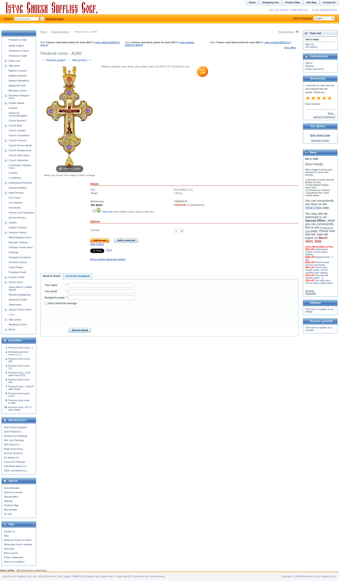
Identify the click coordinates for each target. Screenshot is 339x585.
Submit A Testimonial (324, 117)
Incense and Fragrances (21, 212)
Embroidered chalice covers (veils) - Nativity (317, 252)
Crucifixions (15, 177)
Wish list (309, 44)
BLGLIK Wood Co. (13, 453)
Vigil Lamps (15, 319)
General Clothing (18, 187)
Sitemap (8, 501)
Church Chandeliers (19, 135)
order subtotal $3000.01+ (277, 42)
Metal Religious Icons (20, 237)
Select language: (314, 18)
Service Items (16, 282)
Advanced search (55, 18)
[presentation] (89, 315)
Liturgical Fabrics (18, 232)
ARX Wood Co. (12, 444)
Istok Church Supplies (15, 427)
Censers (13, 108)
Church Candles (17, 130)
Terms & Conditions (14, 561)
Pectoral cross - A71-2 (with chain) (20, 408)
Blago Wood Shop (13, 449)
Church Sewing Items (20, 150)
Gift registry (311, 47)
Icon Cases (15, 197)
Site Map (311, 2)
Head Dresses (16, 192)
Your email (51, 291)
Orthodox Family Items (21, 247)
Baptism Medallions (19, 80)
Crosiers (13, 173)
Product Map (292, 2)
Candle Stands (16, 103)
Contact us (9, 531)
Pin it (109, 250)
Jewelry (13, 222)
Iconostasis (15, 207)
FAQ (6, 535)
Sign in (309, 63)
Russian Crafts (16, 277)
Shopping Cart (270, 2)
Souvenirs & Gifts (18, 299)
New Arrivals (10, 509)
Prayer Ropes (16, 267)
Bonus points (11, 553)
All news (309, 290)
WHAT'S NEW (16, 46)
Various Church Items (20, 309)
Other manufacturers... (16, 470)
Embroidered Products (20, 182)
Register (309, 66)
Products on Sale (18, 39)
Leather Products (18, 227)
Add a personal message (61, 303)
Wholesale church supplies (18, 544)
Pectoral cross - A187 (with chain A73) (19, 374)
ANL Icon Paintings (14, 440)
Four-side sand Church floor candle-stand (319, 281)
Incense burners (17, 217)
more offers (290, 47)
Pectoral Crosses (60, 31)
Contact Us (329, 2)
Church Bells (15, 125)
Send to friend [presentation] (51, 276)
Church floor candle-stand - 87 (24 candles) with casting (316, 270)
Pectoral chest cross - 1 (20, 347)
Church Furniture (18, 140)
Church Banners (17, 120)
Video (12, 314)
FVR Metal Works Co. (15, 466)
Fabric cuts (14, 60)
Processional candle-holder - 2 (316, 276)
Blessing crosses (18, 90)
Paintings (13, 252)
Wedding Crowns (18, 324)
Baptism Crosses (18, 70)
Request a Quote (320, 140)
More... (331, 113)
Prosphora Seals (17, 272)
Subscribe (310, 293)
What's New (313, 207)
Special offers (11, 496)
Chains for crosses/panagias (18, 114)
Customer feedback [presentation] (78, 276)
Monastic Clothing (18, 242)
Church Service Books (20, 145)
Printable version (286, 32)
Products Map (11, 505)
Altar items (14, 65)
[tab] (51, 276)
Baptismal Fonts (17, 85)
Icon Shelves (15, 202)
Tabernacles (15, 304)
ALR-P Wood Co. (13, 431)
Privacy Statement (13, 557)
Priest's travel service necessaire (317, 263)
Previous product (54, 60)
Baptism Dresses (18, 75)
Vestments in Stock (19, 50)
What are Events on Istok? (18, 540)
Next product (81, 60)
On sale (8, 514)
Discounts (9, 548)
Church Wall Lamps (19, 155)
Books (12, 329)
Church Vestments (18, 160)
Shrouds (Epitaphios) (20, 294)
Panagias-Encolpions (20, 257)
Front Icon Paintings (14, 462)
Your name (51, 285)
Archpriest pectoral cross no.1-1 (18, 353)
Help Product (97, 244)
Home (43, 31)
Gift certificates (12, 488)
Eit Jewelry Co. (12, 457)
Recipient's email (54, 297)
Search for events (13, 492)
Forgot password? (314, 69)
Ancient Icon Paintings (15, 436)
